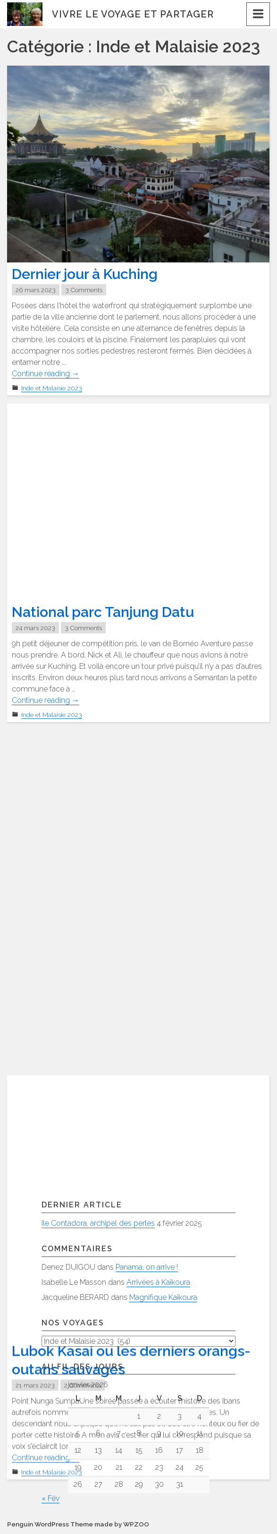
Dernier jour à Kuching (85, 274)
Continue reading (45, 374)
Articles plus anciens (49, 1165)
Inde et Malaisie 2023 (51, 388)
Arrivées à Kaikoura (158, 1282)
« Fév (50, 1498)
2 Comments (82, 1040)
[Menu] (258, 14)
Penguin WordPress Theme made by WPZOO (78, 1524)
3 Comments (83, 290)
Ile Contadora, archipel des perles (98, 1223)
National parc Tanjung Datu (103, 612)
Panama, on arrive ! (147, 1267)
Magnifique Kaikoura (163, 1297)
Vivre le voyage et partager (133, 14)
